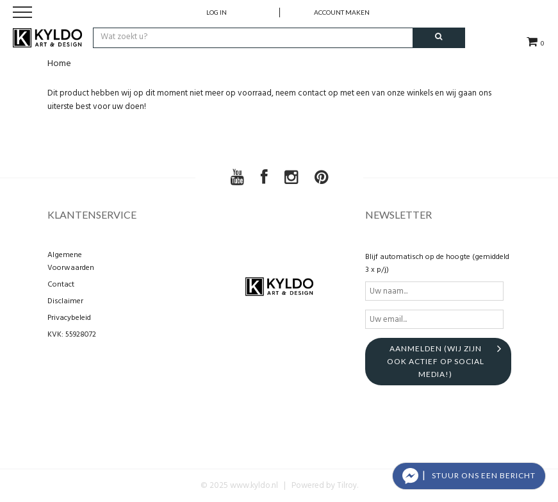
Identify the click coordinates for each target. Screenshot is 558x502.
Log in (216, 12)
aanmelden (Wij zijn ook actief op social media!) (435, 361)
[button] (469, 476)
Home (59, 63)
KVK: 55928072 (71, 334)
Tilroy (347, 485)
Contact (60, 284)
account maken (342, 12)
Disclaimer (65, 301)
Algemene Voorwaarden (70, 261)
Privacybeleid (69, 318)
